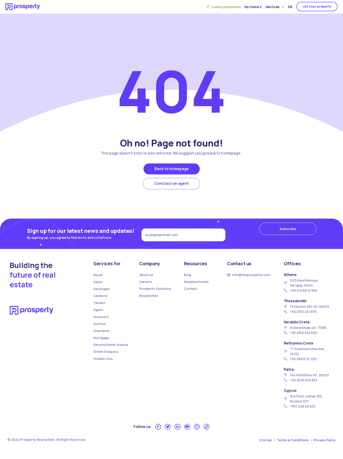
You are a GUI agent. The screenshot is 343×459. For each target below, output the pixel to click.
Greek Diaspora (105, 356)
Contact (190, 293)
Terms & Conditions (293, 447)
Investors (101, 321)
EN (290, 7)
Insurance (101, 336)
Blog (187, 279)
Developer (101, 294)
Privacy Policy (325, 447)
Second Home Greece (110, 350)
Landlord (100, 301)
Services (274, 7)
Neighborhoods (196, 287)
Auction (99, 328)
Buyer (98, 280)
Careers (145, 287)
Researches (148, 300)
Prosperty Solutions (155, 293)
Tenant (99, 307)
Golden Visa (102, 363)
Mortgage (101, 342)
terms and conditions (94, 240)
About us (146, 279)
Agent (98, 315)
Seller (98, 287)
